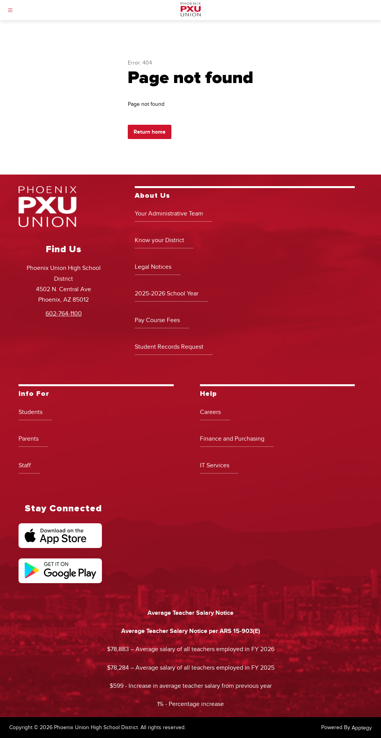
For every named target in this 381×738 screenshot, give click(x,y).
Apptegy (362, 727)
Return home (150, 132)
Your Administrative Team (169, 213)
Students (30, 412)
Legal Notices (153, 267)
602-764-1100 (64, 313)
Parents (29, 439)
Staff (25, 465)
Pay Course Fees (157, 320)
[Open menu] (10, 10)
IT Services (214, 465)
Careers (210, 412)
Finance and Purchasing (232, 439)
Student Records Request (169, 347)
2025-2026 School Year (166, 293)
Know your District (159, 240)
